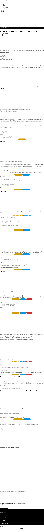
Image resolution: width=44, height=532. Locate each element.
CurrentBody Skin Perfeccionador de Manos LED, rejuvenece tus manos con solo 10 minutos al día (10, 468)
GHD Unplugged (2, 54)
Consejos (3, 8)
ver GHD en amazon (26, 269)
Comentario (2, 498)
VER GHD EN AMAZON (26, 189)
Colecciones (4, 29)
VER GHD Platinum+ (15, 361)
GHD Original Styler (3, 56)
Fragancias (4, 4)
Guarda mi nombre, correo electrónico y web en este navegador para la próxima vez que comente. (13, 503)
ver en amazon (22, 361)
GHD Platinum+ (2, 58)
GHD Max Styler (2, 55)
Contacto (3, 520)
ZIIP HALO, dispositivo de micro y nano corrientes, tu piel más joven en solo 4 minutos (9, 447)
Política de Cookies (5, 523)
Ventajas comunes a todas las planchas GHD (6, 59)
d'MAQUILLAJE (3, 0)
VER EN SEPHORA (29, 361)
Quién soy (3, 519)
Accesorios (3, 5)
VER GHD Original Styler (18, 215)
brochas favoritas (18, 65)
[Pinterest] (2, 11)
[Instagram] (2, 10)
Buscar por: (1, 526)
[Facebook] (2, 9)
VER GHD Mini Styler (18, 269)
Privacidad (2, 504)
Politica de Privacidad (5, 522)
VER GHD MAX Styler (18, 189)
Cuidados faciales (5, 7)
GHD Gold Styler (2, 57)
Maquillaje (3, 516)
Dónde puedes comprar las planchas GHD (5, 60)
